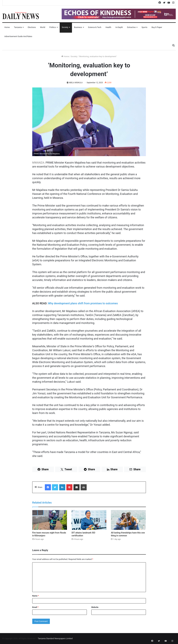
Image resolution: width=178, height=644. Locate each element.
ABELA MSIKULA (76, 83)
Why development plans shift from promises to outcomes (83, 303)
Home (7, 27)
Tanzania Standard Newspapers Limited (55, 638)
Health (108, 27)
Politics (52, 27)
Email (35, 607)
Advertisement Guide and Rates (18, 36)
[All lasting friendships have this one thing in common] (128, 520)
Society (65, 27)
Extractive (131, 27)
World (42, 27)
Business (78, 27)
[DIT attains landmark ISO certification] (89, 520)
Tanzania (18, 27)
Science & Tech (94, 27)
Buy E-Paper (156, 27)
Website (94, 607)
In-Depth (119, 27)
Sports (144, 27)
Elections (32, 27)
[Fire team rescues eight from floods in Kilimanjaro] (49, 520)
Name (35, 596)
